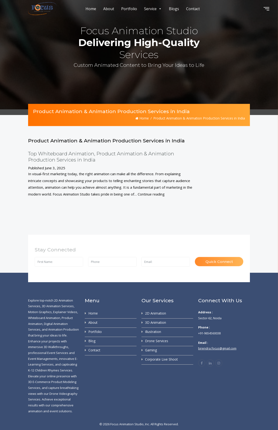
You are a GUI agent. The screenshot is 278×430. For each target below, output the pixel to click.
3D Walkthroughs (56, 347)
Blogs (174, 8)
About (108, 8)
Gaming (151, 350)
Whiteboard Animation (44, 317)
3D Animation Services (58, 306)
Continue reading (151, 194)
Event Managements (43, 358)
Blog (91, 340)
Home (91, 8)
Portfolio (129, 8)
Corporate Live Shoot (161, 359)
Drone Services (156, 340)
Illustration (153, 331)
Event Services (57, 352)
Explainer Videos (65, 312)
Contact (193, 8)
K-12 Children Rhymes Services (50, 370)
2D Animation (155, 313)
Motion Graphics (40, 312)
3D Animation (155, 322)
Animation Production (63, 329)
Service (153, 9)
